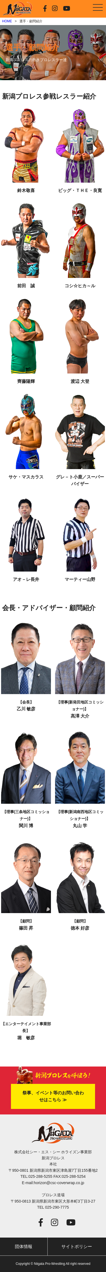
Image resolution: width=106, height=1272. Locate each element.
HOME (7, 21)
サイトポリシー (76, 1246)
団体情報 (23, 1246)
